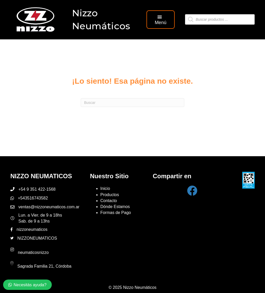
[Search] (132, 102)
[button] (160, 19)
